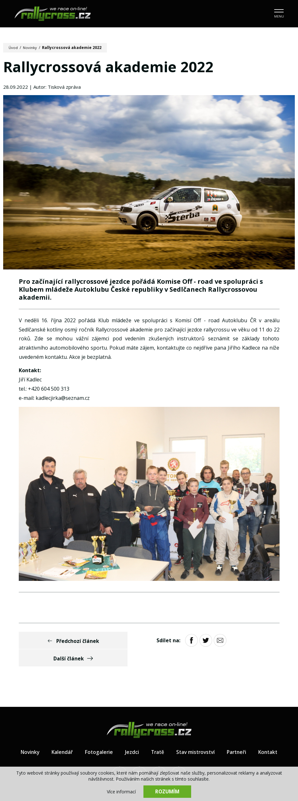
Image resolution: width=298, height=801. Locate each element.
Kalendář (60, 735)
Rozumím (167, 791)
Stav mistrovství (196, 735)
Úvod (13, 47)
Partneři (238, 735)
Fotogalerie (97, 735)
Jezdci (130, 735)
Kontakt (271, 735)
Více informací (121, 792)
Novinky (31, 47)
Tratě (156, 735)
